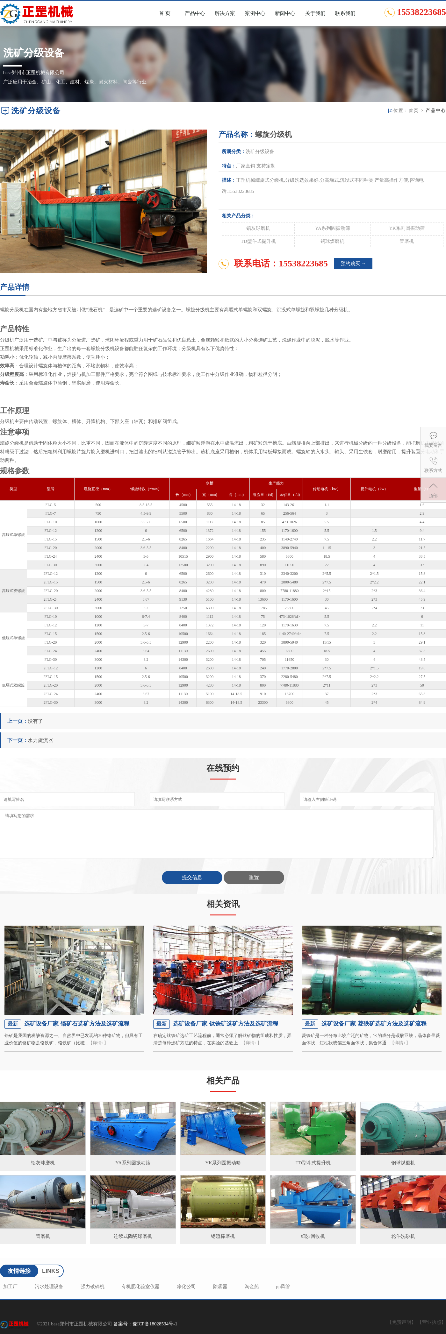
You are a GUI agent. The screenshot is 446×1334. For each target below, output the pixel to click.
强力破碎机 (92, 1286)
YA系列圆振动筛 (332, 228)
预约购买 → (353, 263)
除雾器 (220, 1286)
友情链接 (19, 1271)
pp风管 (283, 1286)
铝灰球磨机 (258, 228)
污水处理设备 (49, 1286)
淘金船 (252, 1286)
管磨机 (406, 241)
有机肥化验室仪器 (140, 1286)
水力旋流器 (40, 740)
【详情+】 (98, 1043)
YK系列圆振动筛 (407, 228)
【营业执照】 (431, 1322)
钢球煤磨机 (332, 241)
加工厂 (10, 1286)
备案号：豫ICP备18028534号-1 (145, 1323)
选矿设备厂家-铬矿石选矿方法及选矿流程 (76, 1023)
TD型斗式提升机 (258, 241)
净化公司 (186, 1286)
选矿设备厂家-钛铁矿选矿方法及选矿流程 (225, 1023)
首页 (414, 110)
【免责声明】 (401, 1322)
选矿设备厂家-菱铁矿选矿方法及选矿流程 (374, 1023)
